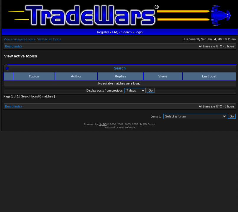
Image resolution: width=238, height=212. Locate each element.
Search (127, 32)
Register (103, 32)
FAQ (115, 32)
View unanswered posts (19, 39)
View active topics (49, 39)
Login (138, 32)
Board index (13, 46)
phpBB (102, 124)
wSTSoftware (127, 127)
